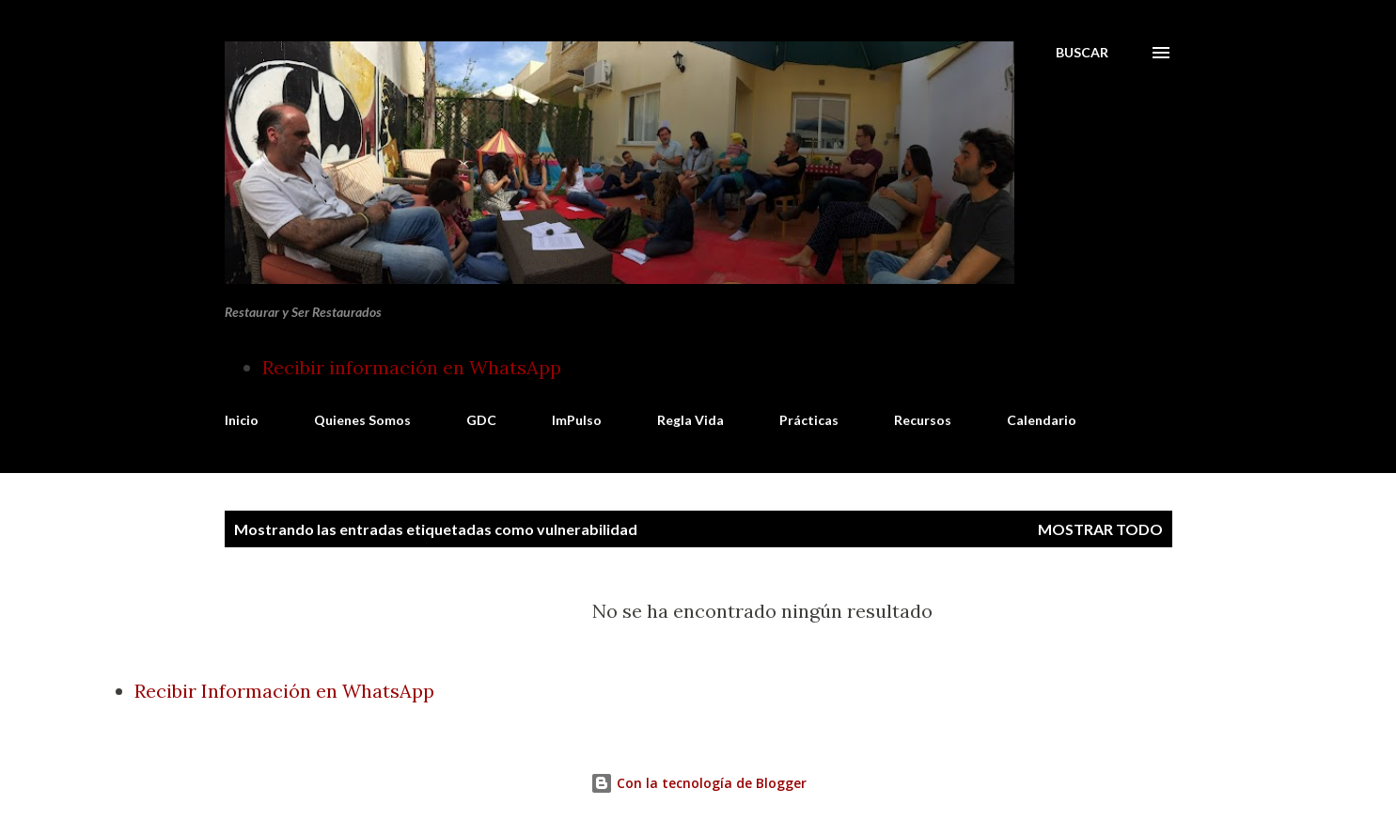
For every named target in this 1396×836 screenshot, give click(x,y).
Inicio (242, 420)
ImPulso (577, 420)
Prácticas (809, 420)
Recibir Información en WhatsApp (284, 690)
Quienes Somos (362, 420)
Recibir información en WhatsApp (411, 367)
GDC (481, 420)
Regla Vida (690, 420)
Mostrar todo (1100, 529)
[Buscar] (1082, 52)
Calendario (1041, 420)
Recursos (922, 420)
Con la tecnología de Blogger (698, 783)
